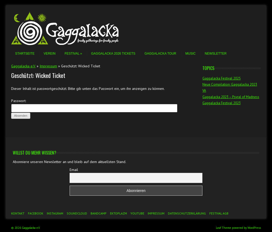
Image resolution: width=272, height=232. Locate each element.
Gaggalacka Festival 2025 (221, 78)
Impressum (48, 66)
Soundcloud (77, 213)
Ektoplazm (118, 213)
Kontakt (17, 213)
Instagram (55, 213)
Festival (73, 53)
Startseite (25, 53)
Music (190, 53)
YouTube (137, 213)
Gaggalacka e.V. (23, 66)
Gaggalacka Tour (160, 53)
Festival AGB (218, 213)
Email (74, 169)
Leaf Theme (223, 228)
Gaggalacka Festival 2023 (221, 103)
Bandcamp (99, 213)
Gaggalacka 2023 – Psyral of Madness (230, 97)
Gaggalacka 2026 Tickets (113, 53)
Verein (50, 53)
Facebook (35, 213)
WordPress (254, 228)
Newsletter (216, 53)
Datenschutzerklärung (187, 213)
